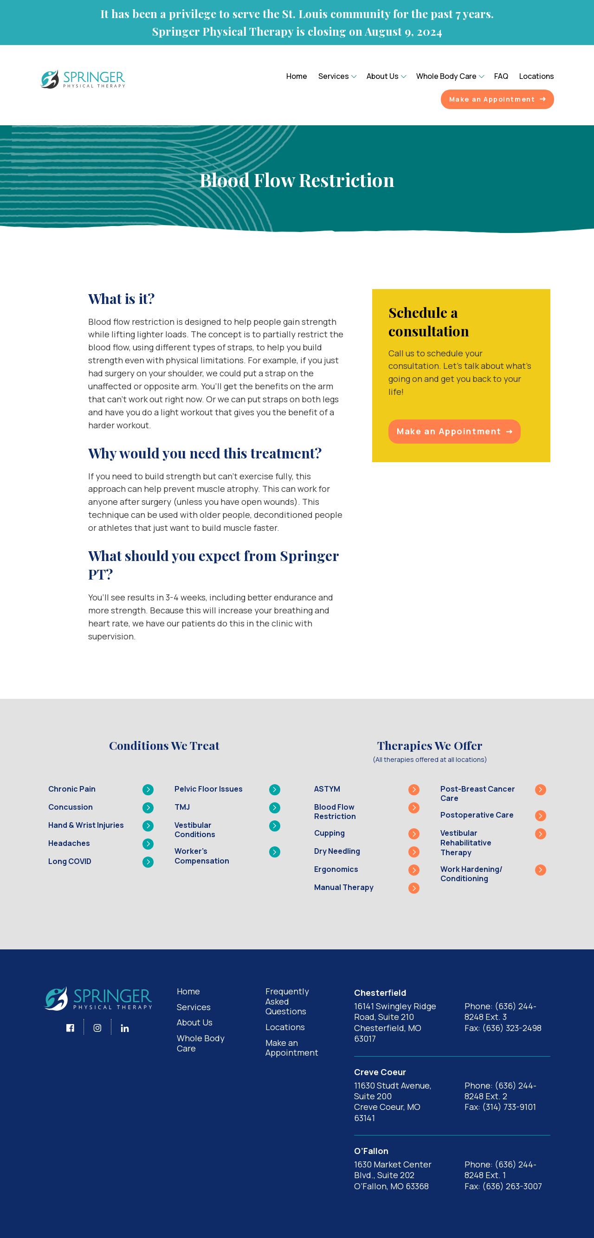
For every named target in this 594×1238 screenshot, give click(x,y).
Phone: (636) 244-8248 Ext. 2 (500, 1091)
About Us (383, 76)
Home (296, 76)
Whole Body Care (446, 76)
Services (333, 76)
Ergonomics (367, 870)
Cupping (367, 833)
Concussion (101, 807)
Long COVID (101, 862)
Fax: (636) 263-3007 (503, 1186)
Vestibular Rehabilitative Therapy (493, 842)
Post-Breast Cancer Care (493, 794)
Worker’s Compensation (227, 856)
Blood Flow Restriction (367, 812)
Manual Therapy (367, 888)
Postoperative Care (493, 815)
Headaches (101, 844)
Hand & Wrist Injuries (101, 826)
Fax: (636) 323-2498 (503, 1027)
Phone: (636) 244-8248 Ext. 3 (500, 1011)
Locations (536, 76)
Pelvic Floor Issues (227, 789)
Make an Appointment (497, 99)
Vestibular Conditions (227, 830)
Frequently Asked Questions (287, 1001)
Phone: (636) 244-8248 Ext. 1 (500, 1169)
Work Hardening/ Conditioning (493, 874)
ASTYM (367, 789)
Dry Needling (367, 852)
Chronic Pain (101, 789)
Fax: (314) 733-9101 (500, 1106)
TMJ (227, 807)
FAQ (501, 76)
